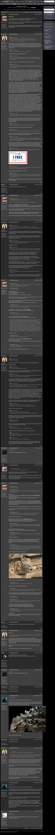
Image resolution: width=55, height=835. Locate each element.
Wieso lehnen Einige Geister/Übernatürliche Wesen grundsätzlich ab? (49, 48)
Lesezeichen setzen (4, 27)
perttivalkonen (4, 34)
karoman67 (3, 14)
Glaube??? (49, 34)
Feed (32, 7)
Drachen (25, 7)
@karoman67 (11, 632)
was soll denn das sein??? (49, 24)
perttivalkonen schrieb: (14, 433)
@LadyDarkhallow (12, 697)
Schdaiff (2, 811)
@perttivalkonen (11, 450)
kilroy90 (2, 652)
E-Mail (34, 7)
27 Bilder (13, 9)
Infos (39, 9)
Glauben (22, 7)
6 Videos (18, 9)
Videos (26, 1)
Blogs (22, 1)
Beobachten (24, 9)
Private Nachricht (4, 25)
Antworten (30, 9)
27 (33, 12)
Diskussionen (18, 1)
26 (32, 12)
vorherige (26, 12)
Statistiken (30, 1)
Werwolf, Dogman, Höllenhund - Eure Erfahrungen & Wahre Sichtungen (49, 42)
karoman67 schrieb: (14, 37)
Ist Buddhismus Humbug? (49, 27)
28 (34, 12)
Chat (34, 1)
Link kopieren (3, 26)
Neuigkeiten (42, 1)
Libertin (2, 465)
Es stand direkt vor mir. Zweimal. (49, 30)
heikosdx (3, 622)
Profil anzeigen (3, 24)
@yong (10, 813)
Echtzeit (12, 1)
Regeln (11, 831)
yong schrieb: (13, 751)
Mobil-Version (15, 831)
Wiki (38, 1)
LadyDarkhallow (4, 686)
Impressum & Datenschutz (5, 831)
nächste (39, 12)
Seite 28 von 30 (4, 12)
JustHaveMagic (4, 448)
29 (36, 12)
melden (41, 32)
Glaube (19, 7)
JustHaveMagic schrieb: (14, 468)
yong (2, 695)
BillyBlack (3, 184)
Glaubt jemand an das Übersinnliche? (49, 37)
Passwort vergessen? (49, 16)
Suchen (34, 9)
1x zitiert (37, 32)
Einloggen (49, 14)
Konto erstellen (49, 18)
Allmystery (5, 1)
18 (31, 12)
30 (37, 12)
